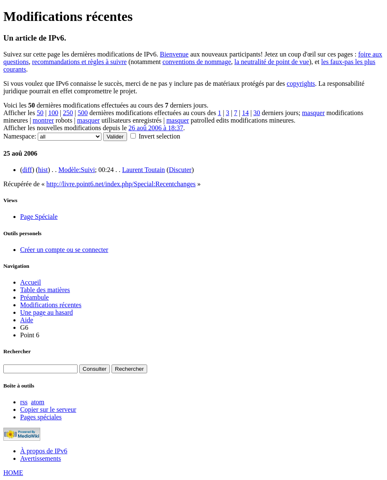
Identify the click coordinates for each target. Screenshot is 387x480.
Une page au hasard (46, 312)
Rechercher (17, 351)
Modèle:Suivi (76, 169)
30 (256, 112)
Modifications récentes (50, 304)
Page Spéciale (38, 216)
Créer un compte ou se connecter (64, 249)
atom (37, 402)
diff (27, 169)
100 (53, 112)
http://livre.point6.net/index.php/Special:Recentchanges (121, 183)
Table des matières (45, 289)
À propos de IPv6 (43, 450)
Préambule (34, 297)
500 (83, 112)
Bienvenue (174, 54)
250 (68, 112)
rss (24, 402)
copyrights (301, 83)
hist (43, 169)
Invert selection (159, 136)
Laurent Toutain (143, 169)
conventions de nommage (196, 61)
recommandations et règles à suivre (79, 61)
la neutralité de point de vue (271, 61)
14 (245, 112)
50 (40, 112)
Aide (26, 319)
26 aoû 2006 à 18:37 (155, 127)
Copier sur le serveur (48, 409)
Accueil (30, 282)
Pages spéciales (41, 417)
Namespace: (19, 136)
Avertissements (40, 458)
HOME (13, 472)
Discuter (180, 169)
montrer (43, 120)
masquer (313, 112)
